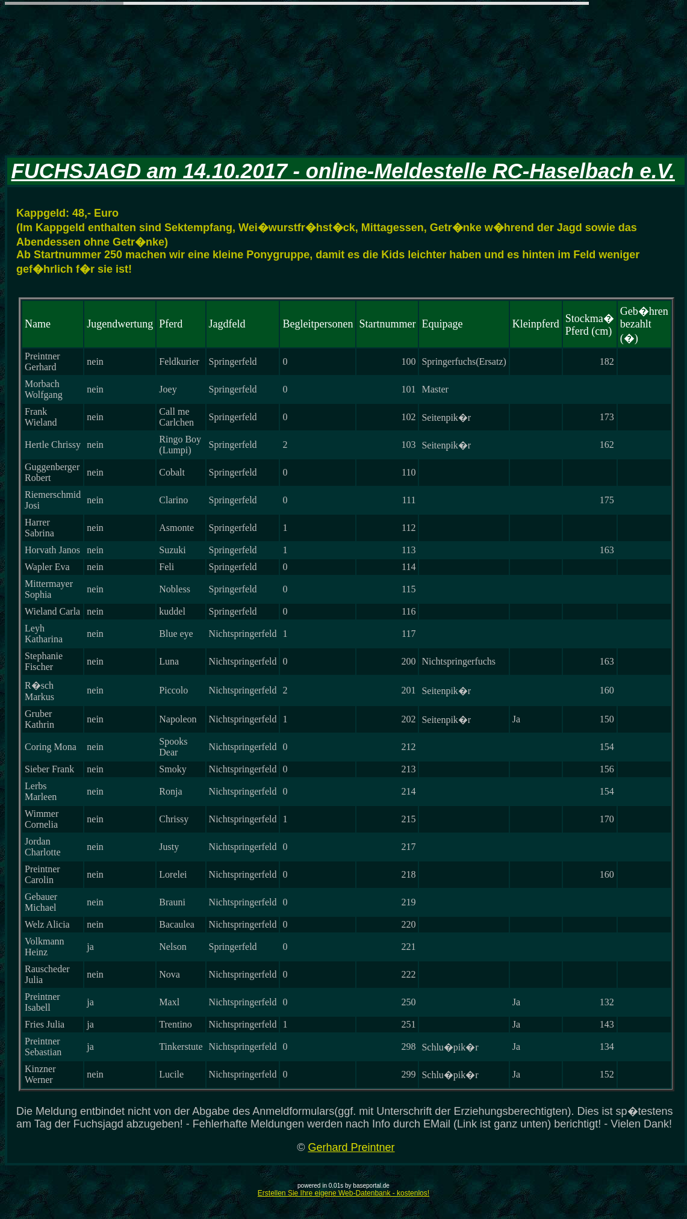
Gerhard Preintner (351, 1147)
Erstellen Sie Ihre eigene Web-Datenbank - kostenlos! (343, 1193)
